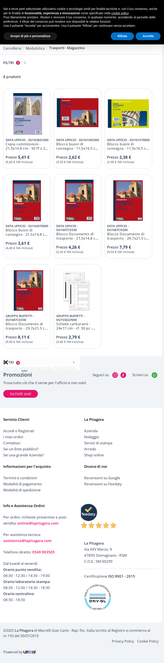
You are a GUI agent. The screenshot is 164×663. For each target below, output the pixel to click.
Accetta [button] (148, 36)
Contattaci (11, 442)
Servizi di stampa (98, 442)
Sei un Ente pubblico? (21, 448)
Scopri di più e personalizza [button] (30, 36)
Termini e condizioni (20, 477)
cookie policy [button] (120, 13)
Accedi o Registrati (18, 430)
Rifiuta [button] (122, 36)
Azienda (91, 430)
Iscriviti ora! (20, 393)
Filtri (11, 62)
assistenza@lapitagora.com (27, 540)
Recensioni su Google (102, 477)
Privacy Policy (123, 641)
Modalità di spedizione (22, 489)
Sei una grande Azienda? (23, 454)
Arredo (90, 448)
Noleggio (91, 436)
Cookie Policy (148, 641)
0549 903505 (43, 552)
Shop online (94, 454)
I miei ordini (13, 436)
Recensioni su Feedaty (103, 483)
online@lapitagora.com (37, 523)
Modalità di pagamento (22, 483)
